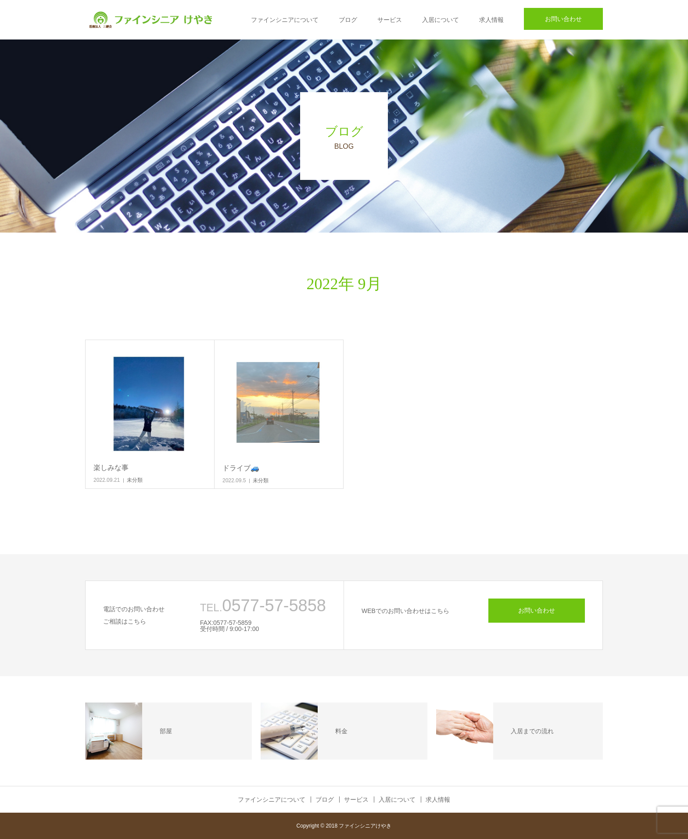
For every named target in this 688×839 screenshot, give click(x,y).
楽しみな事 (111, 467)
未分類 (135, 480)
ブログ (348, 19)
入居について (440, 19)
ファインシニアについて (285, 19)
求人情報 (491, 19)
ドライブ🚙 (240, 468)
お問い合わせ (563, 18)
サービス (389, 19)
